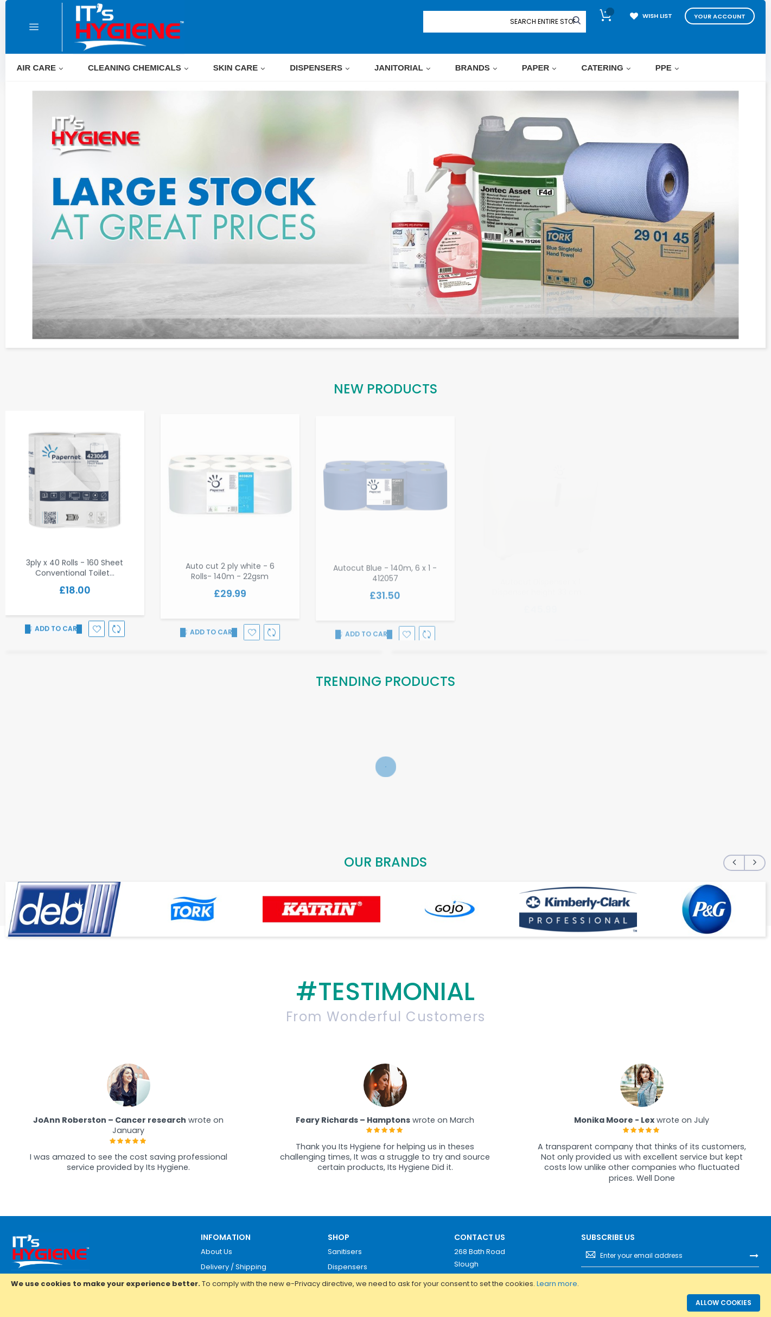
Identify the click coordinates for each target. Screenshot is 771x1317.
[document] (385, 1284)
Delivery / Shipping (233, 1267)
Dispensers (347, 1267)
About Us (216, 1252)
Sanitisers (345, 1252)
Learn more (557, 1283)
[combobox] (542, 22)
